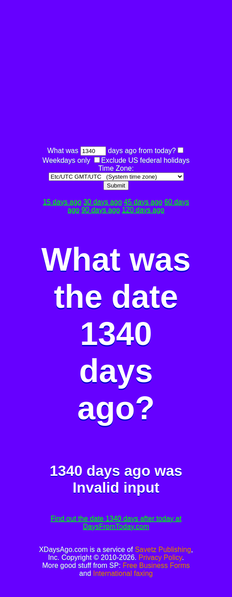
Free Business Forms (156, 565)
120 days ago (143, 210)
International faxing (122, 573)
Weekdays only (66, 160)
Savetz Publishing (163, 549)
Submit (116, 185)
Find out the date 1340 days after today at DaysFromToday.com (115, 522)
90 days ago (100, 210)
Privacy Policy (160, 557)
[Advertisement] (135, 74)
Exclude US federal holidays (145, 160)
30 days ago (103, 202)
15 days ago (62, 202)
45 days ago (143, 202)
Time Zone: (115, 168)
